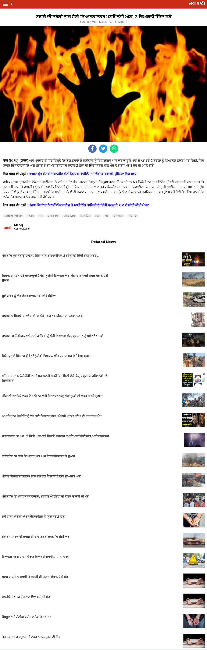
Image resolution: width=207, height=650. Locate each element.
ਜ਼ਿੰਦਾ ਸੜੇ (133, 216)
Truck (31, 216)
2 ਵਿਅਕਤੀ (118, 216)
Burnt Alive (69, 216)
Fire (41, 216)
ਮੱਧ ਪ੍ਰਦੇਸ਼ (85, 216)
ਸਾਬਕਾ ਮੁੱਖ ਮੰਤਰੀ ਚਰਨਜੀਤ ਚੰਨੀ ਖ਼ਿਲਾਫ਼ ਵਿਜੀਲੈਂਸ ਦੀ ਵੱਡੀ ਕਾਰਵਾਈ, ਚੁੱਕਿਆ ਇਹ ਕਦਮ (83, 174)
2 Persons (53, 216)
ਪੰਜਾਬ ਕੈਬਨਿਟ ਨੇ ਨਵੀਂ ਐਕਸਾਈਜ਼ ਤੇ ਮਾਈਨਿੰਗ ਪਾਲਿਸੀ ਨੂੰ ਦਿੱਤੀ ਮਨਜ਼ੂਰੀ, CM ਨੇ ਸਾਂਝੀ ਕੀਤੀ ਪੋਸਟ (89, 205)
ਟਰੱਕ (97, 216)
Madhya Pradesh (13, 216)
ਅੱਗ (106, 216)
